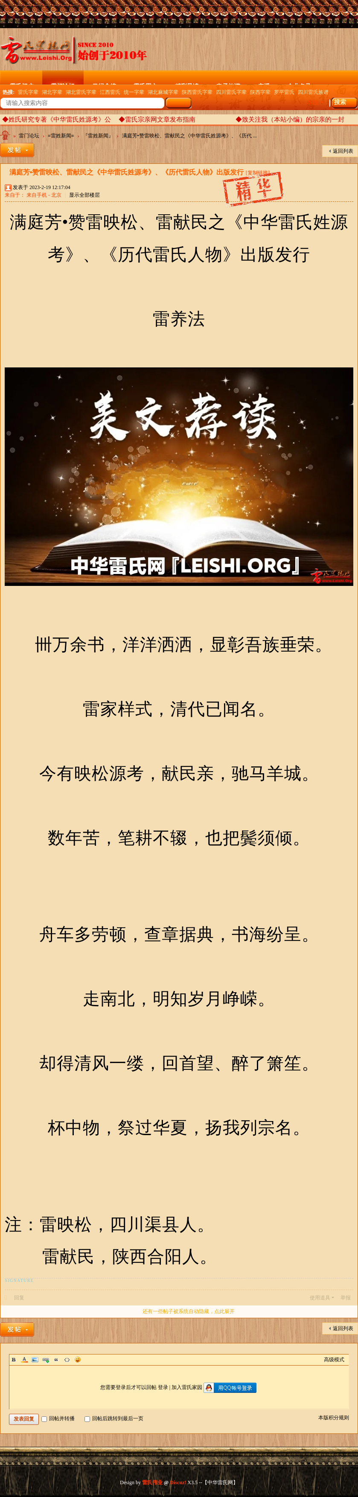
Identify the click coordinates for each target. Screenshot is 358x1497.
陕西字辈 (260, 92)
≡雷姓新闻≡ (61, 136)
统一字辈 (134, 92)
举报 (346, 1298)
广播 (264, 83)
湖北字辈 (52, 92)
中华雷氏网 (6, 137)
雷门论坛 (63, 83)
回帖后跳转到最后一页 (113, 1418)
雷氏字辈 (28, 92)
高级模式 (334, 1360)
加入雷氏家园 (187, 1387)
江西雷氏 (110, 92)
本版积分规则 (333, 1418)
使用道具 (320, 1298)
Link (45, 1359)
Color (24, 1359)
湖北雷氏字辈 (81, 92)
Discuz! (178, 1482)
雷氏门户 (22, 83)
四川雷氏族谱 (313, 92)
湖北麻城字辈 (163, 92)
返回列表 (343, 151)
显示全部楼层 (84, 195)
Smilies (77, 1359)
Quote (56, 1359)
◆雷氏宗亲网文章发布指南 (157, 119)
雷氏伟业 (152, 1482)
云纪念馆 (104, 83)
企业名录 (299, 83)
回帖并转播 (58, 1418)
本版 (313, 102)
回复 (19, 1298)
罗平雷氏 (284, 92)
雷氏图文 (145, 83)
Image (35, 1359)
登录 (163, 1387)
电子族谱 (228, 83)
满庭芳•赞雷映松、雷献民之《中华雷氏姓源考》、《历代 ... (189, 136)
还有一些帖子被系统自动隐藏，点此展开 (189, 1311)
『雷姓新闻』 (98, 136)
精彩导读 (187, 83)
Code (67, 1359)
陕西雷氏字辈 (197, 92)
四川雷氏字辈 (231, 92)
